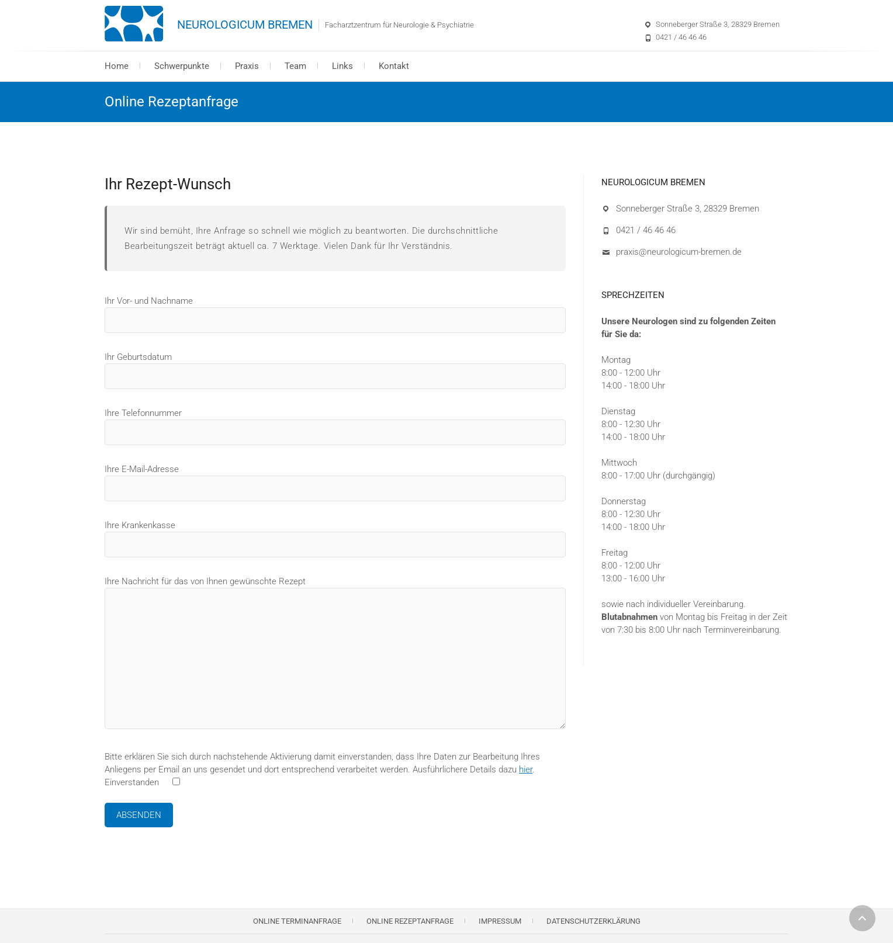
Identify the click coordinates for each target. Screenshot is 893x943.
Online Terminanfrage (297, 921)
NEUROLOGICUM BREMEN (245, 25)
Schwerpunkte (181, 66)
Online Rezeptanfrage (410, 921)
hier (525, 769)
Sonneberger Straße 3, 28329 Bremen (718, 24)
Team (295, 66)
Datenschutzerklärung (593, 921)
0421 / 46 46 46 (681, 37)
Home (117, 66)
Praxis (247, 66)
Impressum (500, 921)
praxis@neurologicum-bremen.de (679, 252)
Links (342, 66)
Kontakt (394, 66)
